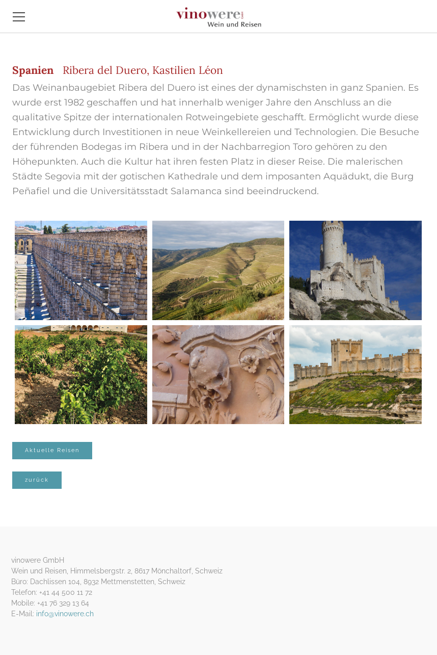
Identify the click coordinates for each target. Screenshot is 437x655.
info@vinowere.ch (65, 614)
